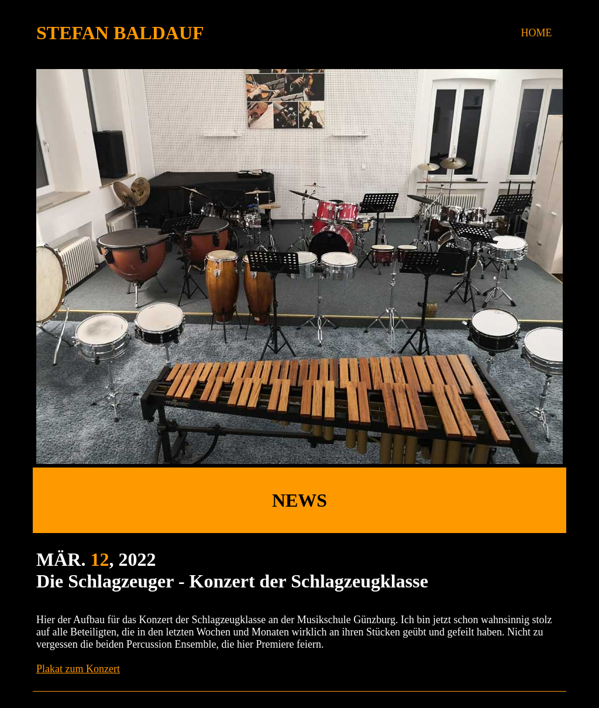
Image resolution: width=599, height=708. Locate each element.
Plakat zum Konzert (78, 669)
